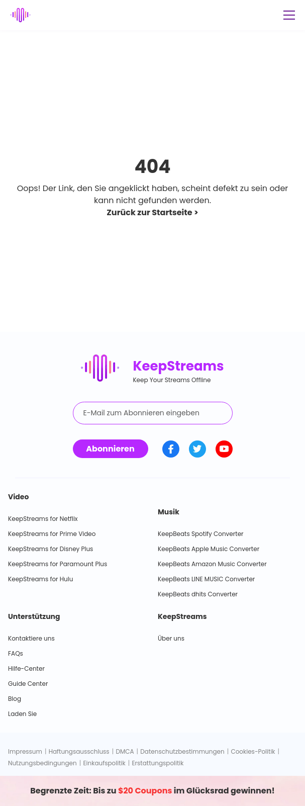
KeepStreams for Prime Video (51, 533)
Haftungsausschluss (79, 751)
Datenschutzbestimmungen (182, 751)
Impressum (25, 751)
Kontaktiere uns (31, 638)
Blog (14, 698)
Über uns (171, 638)
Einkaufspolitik (104, 763)
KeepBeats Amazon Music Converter (212, 564)
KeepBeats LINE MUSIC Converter (206, 579)
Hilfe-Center (26, 668)
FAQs (15, 653)
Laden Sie (22, 713)
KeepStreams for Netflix (43, 518)
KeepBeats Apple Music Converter (208, 549)
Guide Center (28, 683)
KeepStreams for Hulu (40, 579)
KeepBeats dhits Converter (198, 594)
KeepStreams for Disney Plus (50, 549)
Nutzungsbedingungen (42, 763)
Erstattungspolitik (157, 763)
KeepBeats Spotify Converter (201, 533)
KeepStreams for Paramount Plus (57, 564)
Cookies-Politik (253, 751)
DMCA (125, 751)
